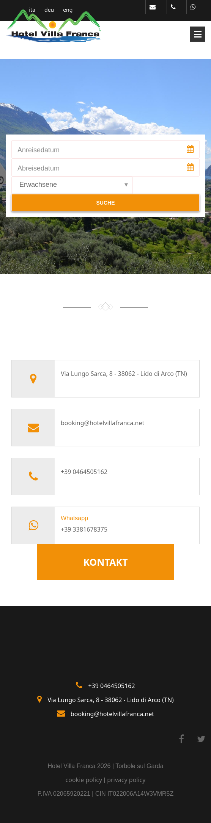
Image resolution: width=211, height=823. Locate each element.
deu (49, 10)
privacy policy (126, 780)
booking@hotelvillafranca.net (102, 423)
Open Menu (197, 34)
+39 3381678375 (84, 529)
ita (32, 10)
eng (67, 10)
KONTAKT (105, 561)
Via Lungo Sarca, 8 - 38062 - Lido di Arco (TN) (110, 700)
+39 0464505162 (84, 472)
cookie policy (84, 780)
